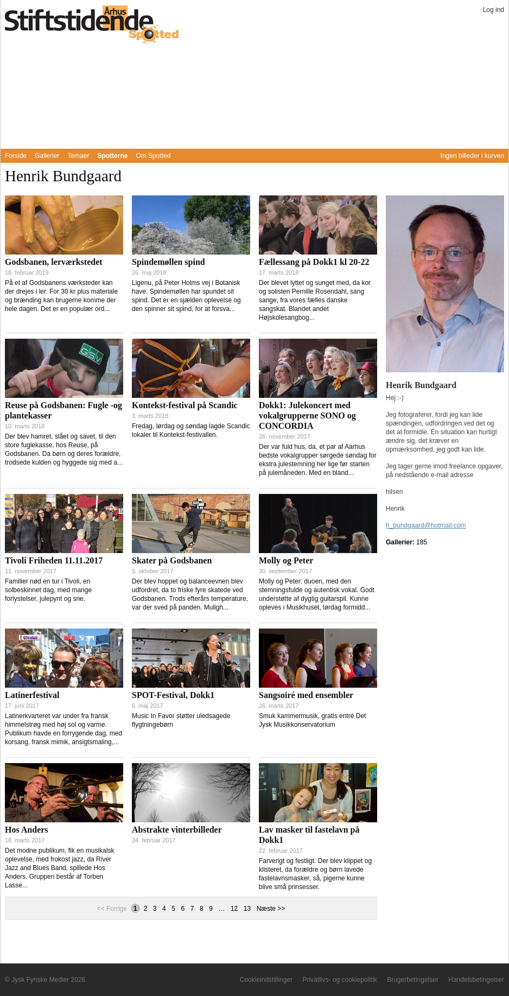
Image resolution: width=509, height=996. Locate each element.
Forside (16, 156)
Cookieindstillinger (266, 980)
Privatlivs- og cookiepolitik (339, 980)
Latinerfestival (32, 695)
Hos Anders (26, 829)
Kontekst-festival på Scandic (185, 405)
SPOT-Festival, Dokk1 (173, 695)
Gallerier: (401, 542)
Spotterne (112, 156)
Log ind (493, 10)
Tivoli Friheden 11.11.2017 (54, 560)
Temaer (78, 156)
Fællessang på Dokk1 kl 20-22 (314, 262)
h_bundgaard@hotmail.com (426, 525)
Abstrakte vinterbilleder (177, 829)
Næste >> (271, 908)
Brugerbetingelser (412, 980)
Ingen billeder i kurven (472, 156)
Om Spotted (153, 156)
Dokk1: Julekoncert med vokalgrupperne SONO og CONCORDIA (307, 415)
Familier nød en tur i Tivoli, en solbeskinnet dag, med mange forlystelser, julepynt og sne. (48, 590)
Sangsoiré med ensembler (306, 695)
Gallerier (47, 156)
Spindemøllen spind (168, 262)
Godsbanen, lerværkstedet (54, 262)
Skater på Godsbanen (172, 560)
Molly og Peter (286, 560)
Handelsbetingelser (476, 980)
